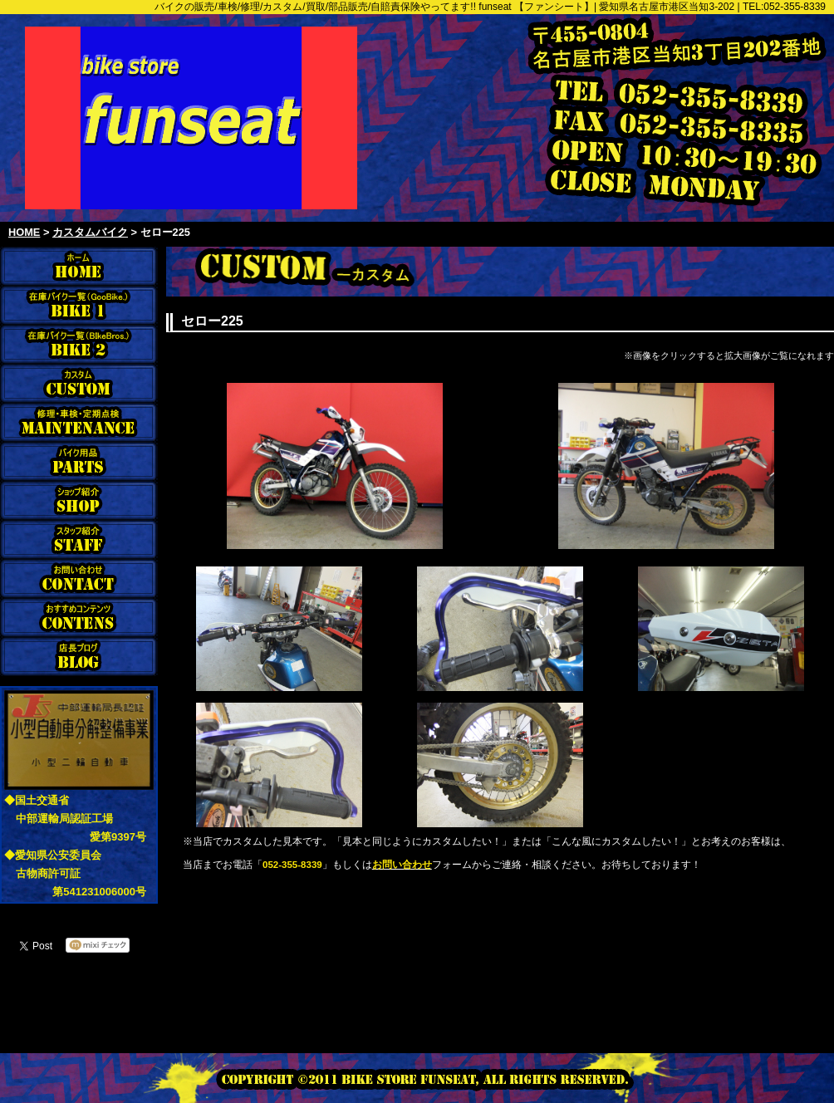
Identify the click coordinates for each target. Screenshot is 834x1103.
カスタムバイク (90, 232)
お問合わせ (79, 578)
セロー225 (165, 232)
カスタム (79, 383)
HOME (24, 232)
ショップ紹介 (79, 500)
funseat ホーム (79, 266)
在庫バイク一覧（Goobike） (79, 305)
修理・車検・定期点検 (79, 422)
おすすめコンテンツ (79, 617)
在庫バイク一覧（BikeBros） (79, 344)
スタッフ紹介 (79, 539)
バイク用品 (79, 461)
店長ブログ (79, 656)
